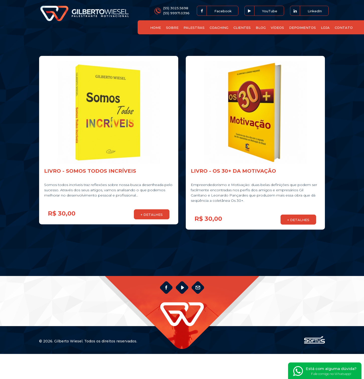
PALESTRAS (194, 28)
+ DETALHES (152, 215)
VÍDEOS (277, 28)
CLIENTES (242, 28)
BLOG (261, 28)
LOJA (325, 28)
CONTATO (344, 28)
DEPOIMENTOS (302, 28)
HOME (155, 28)
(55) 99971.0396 (176, 13)
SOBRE (172, 28)
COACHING (219, 28)
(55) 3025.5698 (175, 8)
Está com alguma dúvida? (324, 371)
